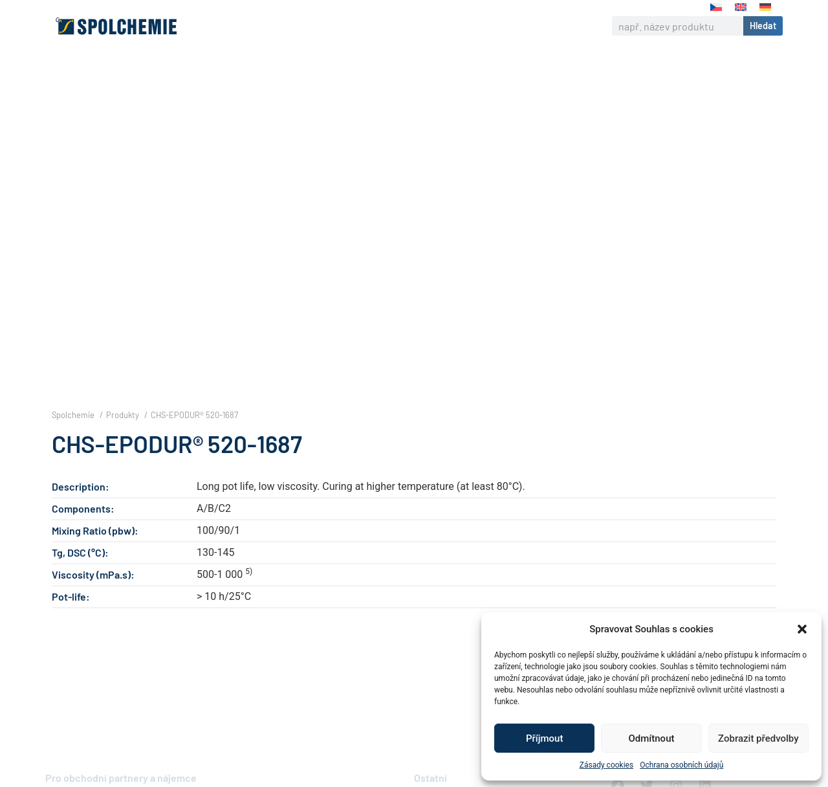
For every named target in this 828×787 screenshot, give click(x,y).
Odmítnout (652, 738)
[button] (802, 629)
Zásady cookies (606, 765)
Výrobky (304, 25)
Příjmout (544, 738)
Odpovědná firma (384, 25)
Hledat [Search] (763, 25)
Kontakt (518, 25)
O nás (252, 25)
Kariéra (463, 25)
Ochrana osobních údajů (681, 765)
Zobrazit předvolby (758, 738)
